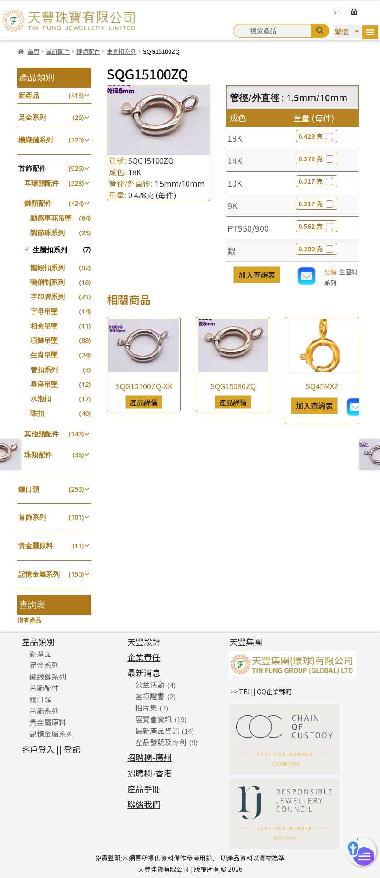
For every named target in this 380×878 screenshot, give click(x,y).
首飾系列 (32, 517)
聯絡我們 (143, 804)
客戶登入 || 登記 (51, 749)
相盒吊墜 (44, 326)
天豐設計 (143, 641)
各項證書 (149, 696)
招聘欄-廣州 (149, 757)
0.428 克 (316, 136)
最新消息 (143, 673)
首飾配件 (58, 51)
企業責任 (143, 657)
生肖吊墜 (44, 355)
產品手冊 (143, 788)
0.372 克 (316, 158)
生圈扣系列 (121, 51)
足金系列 (32, 117)
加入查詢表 (256, 274)
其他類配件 (41, 434)
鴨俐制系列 (47, 282)
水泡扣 (40, 398)
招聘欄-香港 (149, 773)
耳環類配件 (41, 183)
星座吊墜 (44, 384)
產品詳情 (144, 402)
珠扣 (37, 413)
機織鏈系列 (35, 140)
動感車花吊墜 (51, 218)
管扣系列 (44, 369)
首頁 (34, 51)
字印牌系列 (47, 296)
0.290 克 (316, 248)
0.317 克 (316, 181)
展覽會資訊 (153, 719)
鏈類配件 (88, 51)
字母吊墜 (44, 311)
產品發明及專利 (161, 742)
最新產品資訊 (157, 730)
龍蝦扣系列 (47, 267)
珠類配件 (38, 454)
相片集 (146, 707)
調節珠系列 (47, 232)
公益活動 (149, 684)
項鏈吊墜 (44, 340)
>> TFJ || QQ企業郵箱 (261, 691)
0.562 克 (316, 226)
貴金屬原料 (35, 545)
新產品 (28, 95)
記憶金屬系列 (39, 574)
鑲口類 (28, 489)
